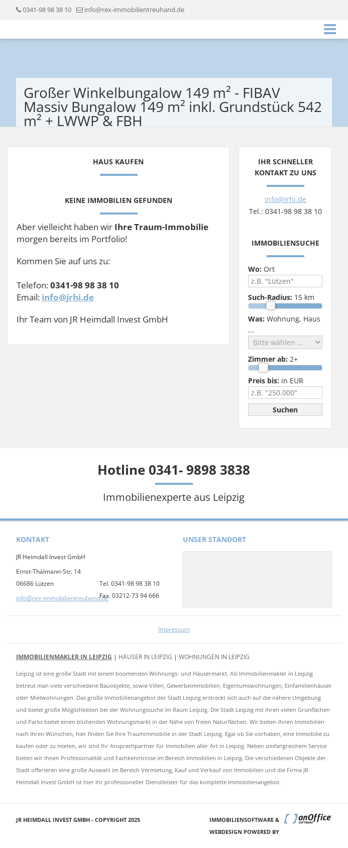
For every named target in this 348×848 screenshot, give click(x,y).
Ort (261, 269)
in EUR (275, 380)
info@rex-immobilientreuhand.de (134, 9)
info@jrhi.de (68, 297)
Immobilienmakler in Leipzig (64, 657)
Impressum (174, 629)
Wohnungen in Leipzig (214, 657)
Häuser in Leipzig (145, 657)
